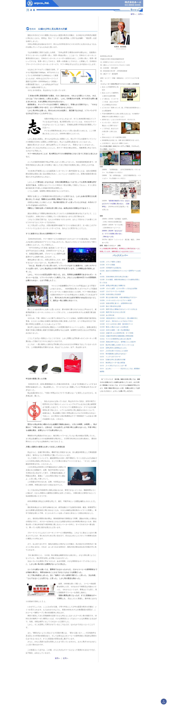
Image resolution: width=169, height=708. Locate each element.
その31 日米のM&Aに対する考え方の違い (114, 276)
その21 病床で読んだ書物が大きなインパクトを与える (118, 309)
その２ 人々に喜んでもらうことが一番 (113, 365)
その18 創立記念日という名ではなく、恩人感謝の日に (119, 318)
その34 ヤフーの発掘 (107, 265)
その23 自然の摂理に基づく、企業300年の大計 (116, 303)
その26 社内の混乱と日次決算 (110, 294)
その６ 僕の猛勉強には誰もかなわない (113, 354)
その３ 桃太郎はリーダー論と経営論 (112, 362)
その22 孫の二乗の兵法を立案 (110, 306)
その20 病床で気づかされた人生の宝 (112, 312)
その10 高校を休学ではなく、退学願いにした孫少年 (118, 342)
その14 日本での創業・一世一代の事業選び (115, 330)
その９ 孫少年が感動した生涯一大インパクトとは (117, 345)
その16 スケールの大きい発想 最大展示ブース (116, 324)
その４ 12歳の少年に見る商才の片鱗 (112, 359)
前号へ (133, 14)
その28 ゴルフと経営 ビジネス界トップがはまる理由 (118, 288)
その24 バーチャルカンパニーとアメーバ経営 (115, 300)
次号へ (140, 14)
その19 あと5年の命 (107, 315)
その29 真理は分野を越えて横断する (112, 285)
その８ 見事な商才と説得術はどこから (113, 348)
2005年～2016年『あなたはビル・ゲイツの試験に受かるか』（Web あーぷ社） (112, 233)
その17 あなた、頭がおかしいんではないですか (116, 321)
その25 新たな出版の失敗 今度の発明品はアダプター (118, 297)
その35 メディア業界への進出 (110, 262)
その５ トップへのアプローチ (110, 356)
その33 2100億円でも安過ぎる (110, 268)
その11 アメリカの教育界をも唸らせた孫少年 (115, 339)
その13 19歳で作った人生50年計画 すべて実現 (116, 333)
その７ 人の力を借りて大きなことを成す (114, 351)
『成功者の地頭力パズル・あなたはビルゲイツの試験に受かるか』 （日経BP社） (116, 203)
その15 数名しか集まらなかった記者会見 (114, 327)
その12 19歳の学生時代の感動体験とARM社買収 (116, 336)
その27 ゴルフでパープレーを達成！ (112, 291)
